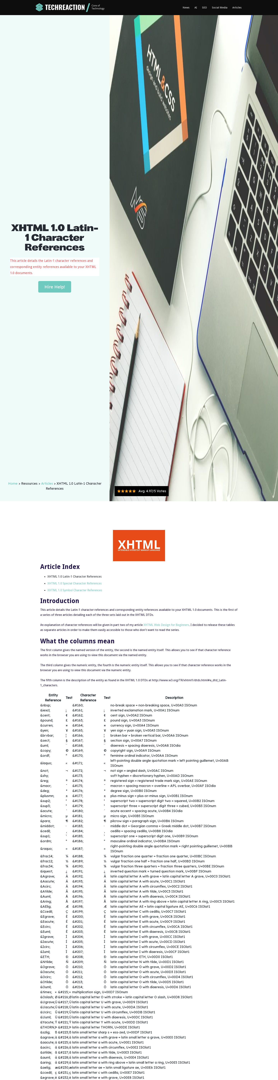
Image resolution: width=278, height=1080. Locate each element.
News (186, 7)
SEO (204, 7)
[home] (70, 7)
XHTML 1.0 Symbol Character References (74, 590)
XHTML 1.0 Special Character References (74, 583)
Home (13, 483)
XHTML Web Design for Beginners (166, 625)
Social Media (219, 7)
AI (195, 7)
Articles (237, 7)
